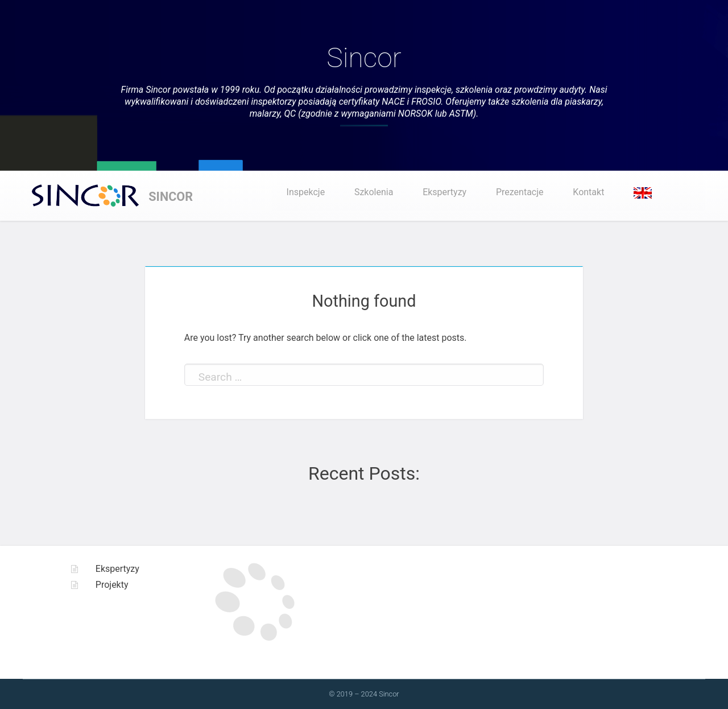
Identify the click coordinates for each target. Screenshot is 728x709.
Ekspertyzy (444, 192)
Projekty (112, 584)
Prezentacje (520, 192)
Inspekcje (306, 192)
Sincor (363, 58)
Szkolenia (373, 192)
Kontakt (588, 192)
